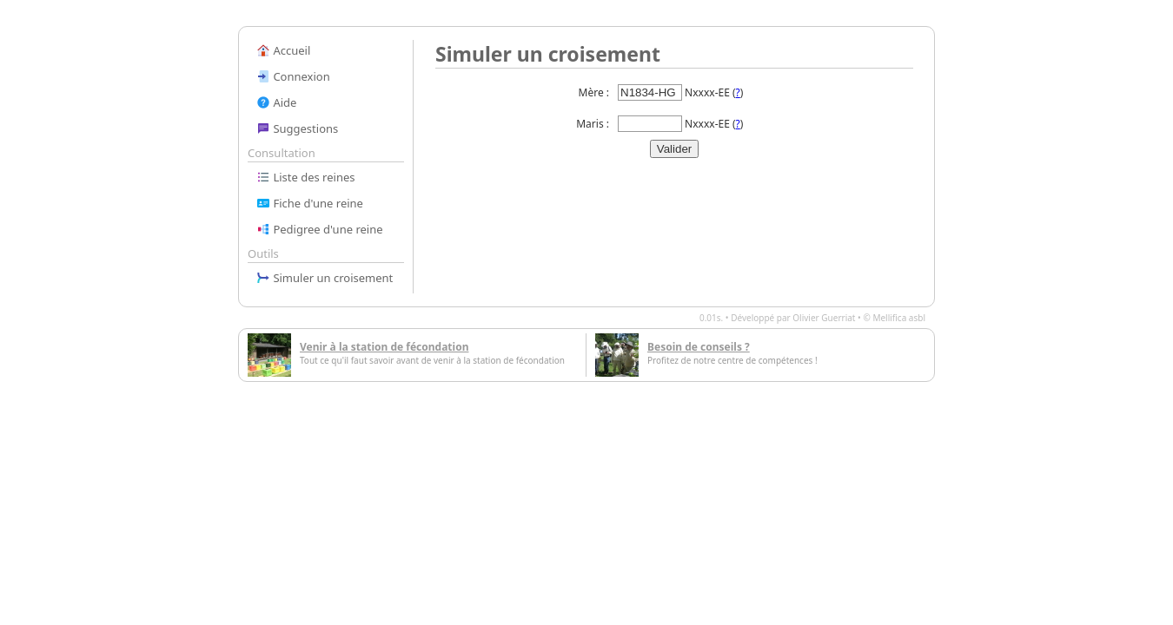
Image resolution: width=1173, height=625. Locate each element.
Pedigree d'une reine (319, 229)
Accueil (283, 50)
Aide (276, 102)
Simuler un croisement (324, 278)
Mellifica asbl (898, 318)
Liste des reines (305, 177)
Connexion (293, 76)
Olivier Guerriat (823, 318)
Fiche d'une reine (309, 203)
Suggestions (297, 128)
